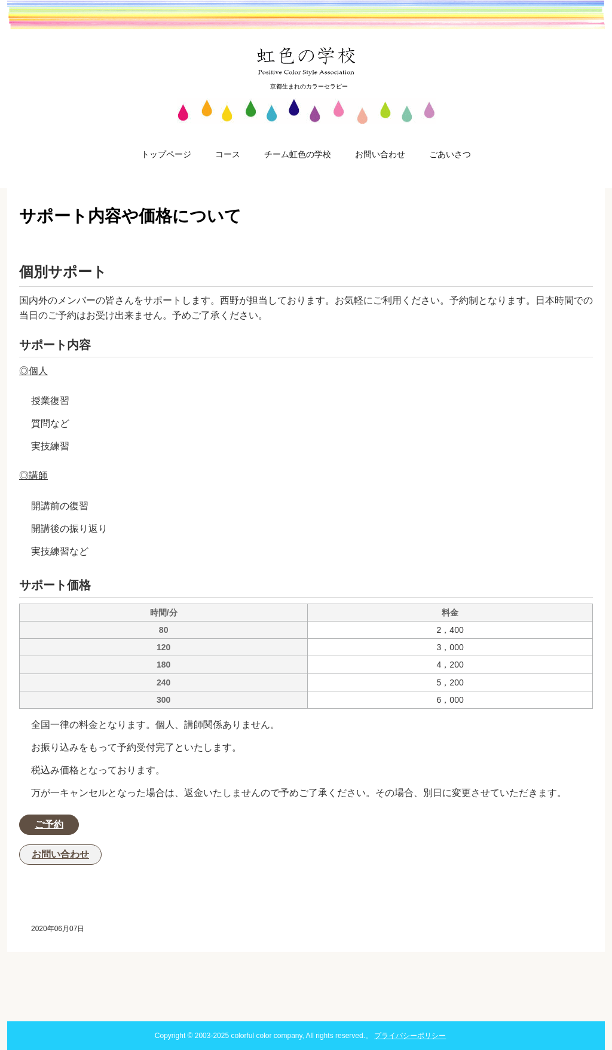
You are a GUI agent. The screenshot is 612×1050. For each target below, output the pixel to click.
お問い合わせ (380, 154)
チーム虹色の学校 (297, 154)
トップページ (166, 154)
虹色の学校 (306, 61)
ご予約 (49, 824)
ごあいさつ (450, 154)
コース (227, 154)
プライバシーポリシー (410, 1035)
